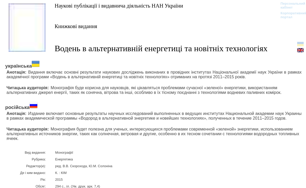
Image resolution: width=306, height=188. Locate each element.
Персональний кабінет (290, 5)
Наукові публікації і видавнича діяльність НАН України (119, 6)
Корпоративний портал (290, 15)
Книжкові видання (76, 26)
